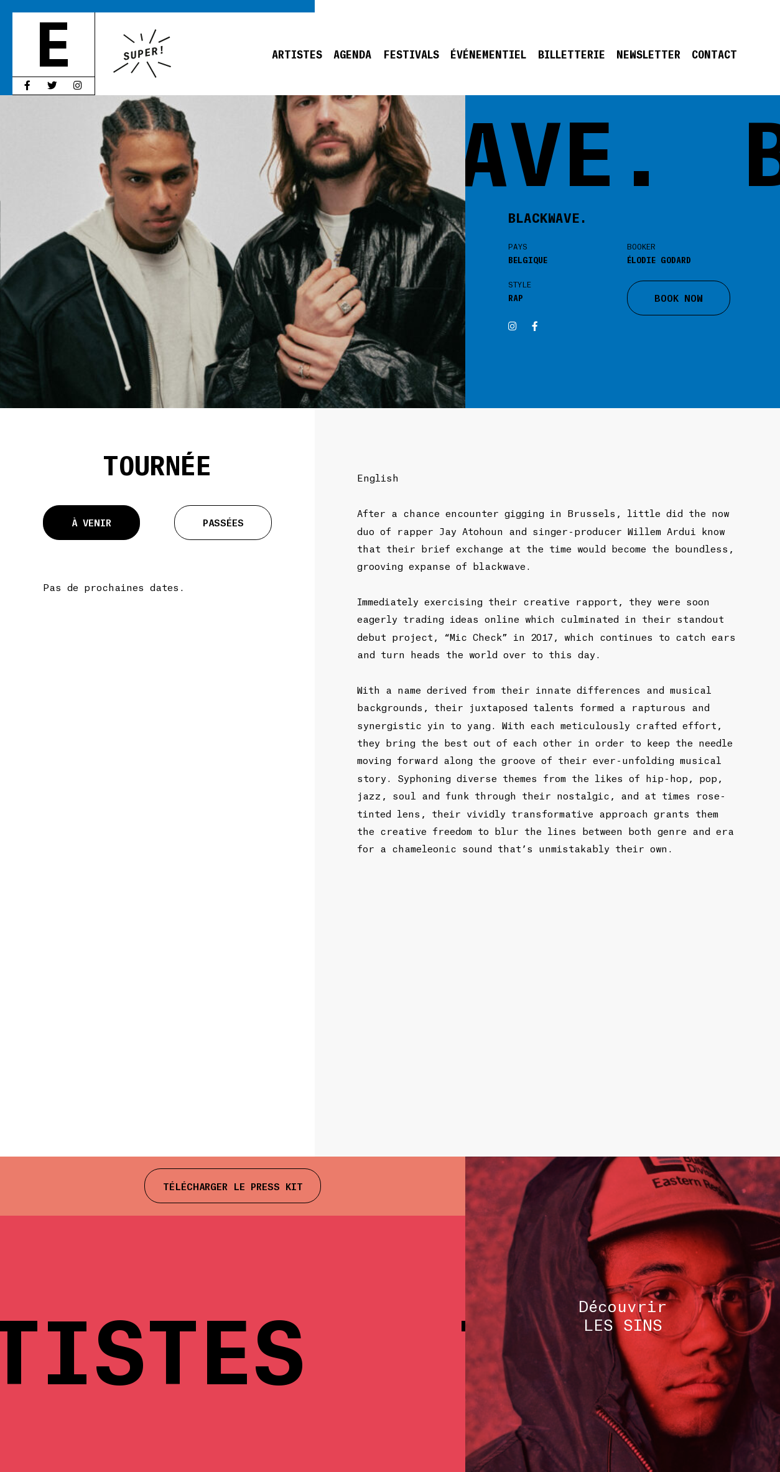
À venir (91, 521)
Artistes (297, 53)
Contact (714, 53)
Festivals (411, 53)
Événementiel (488, 53)
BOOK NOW (678, 297)
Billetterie (571, 53)
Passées (223, 521)
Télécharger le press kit (233, 1185)
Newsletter (648, 53)
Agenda (352, 53)
